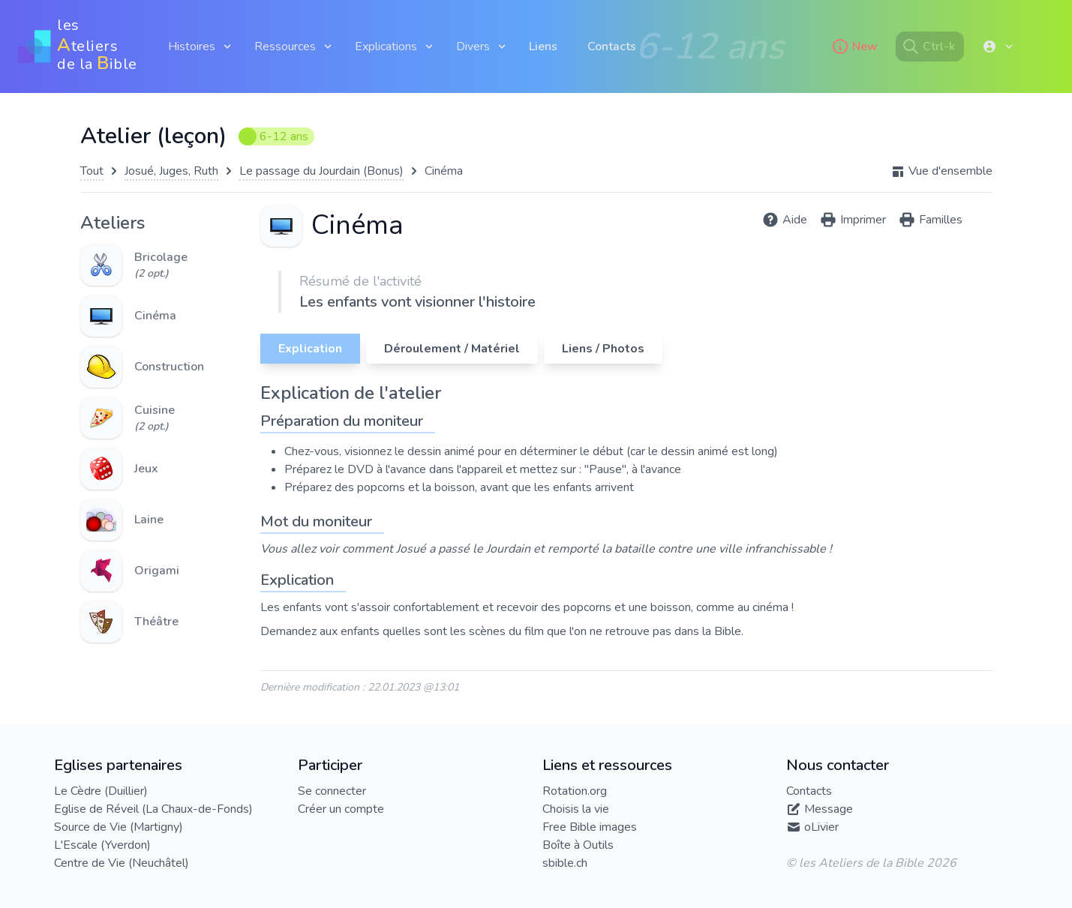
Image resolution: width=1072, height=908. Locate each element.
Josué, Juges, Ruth (171, 171)
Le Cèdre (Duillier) (101, 791)
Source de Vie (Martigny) (118, 827)
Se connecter (332, 791)
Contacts (611, 46)
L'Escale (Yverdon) (102, 845)
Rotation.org (574, 791)
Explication (310, 348)
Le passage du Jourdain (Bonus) (321, 171)
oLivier (821, 827)
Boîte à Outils (578, 845)
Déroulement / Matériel (452, 348)
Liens (543, 46)
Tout (92, 171)
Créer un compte (341, 809)
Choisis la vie (575, 809)
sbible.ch (564, 863)
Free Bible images (589, 827)
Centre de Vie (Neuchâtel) (121, 863)
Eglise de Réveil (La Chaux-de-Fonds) (153, 809)
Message (828, 809)
